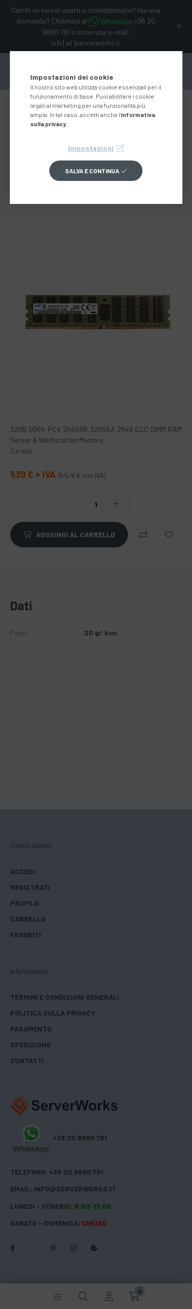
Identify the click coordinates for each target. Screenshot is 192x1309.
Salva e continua (92, 170)
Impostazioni (91, 148)
